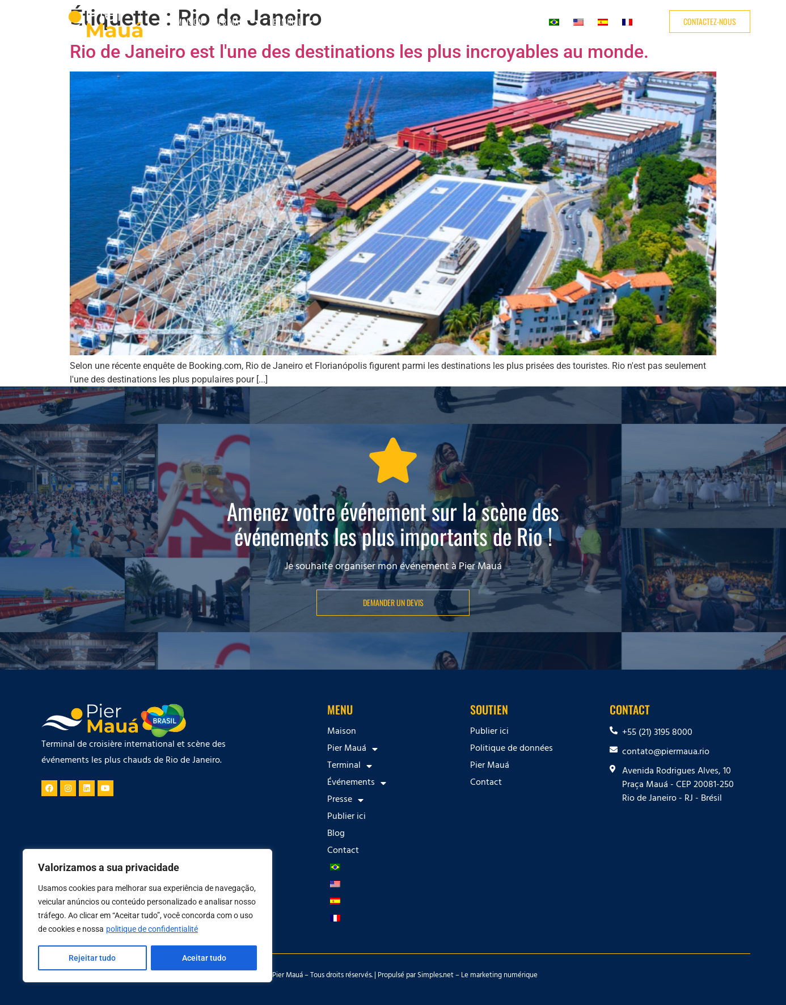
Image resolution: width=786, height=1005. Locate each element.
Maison (189, 21)
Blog (489, 21)
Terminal (291, 21)
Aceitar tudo (204, 957)
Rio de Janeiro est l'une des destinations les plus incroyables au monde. (359, 51)
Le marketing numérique (499, 976)
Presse (404, 21)
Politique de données (511, 749)
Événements (349, 21)
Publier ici (452, 21)
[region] (147, 916)
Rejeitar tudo (92, 957)
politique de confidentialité (152, 929)
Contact (522, 21)
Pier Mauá (236, 21)
